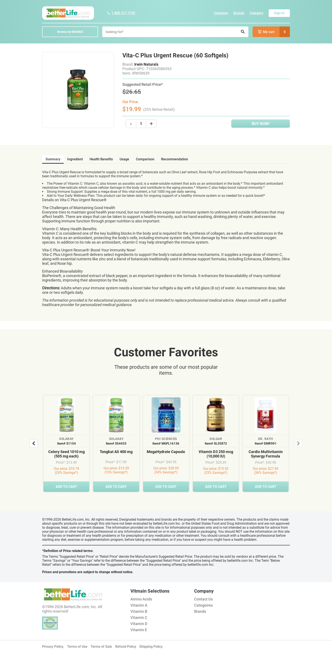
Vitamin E (138, 630)
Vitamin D (138, 623)
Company (221, 13)
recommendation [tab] (174, 159)
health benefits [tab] (101, 159)
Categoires (203, 605)
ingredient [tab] (75, 159)
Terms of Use (77, 647)
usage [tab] (124, 159)
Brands (239, 13)
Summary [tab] (53, 159)
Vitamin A (138, 605)
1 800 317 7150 (121, 13)
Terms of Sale (101, 647)
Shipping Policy (151, 647)
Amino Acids (141, 599)
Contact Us (203, 599)
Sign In (279, 13)
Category (256, 13)
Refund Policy (125, 647)
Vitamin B (138, 611)
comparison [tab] (145, 159)
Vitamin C (138, 617)
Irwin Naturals (146, 64)
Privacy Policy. (53, 647)
